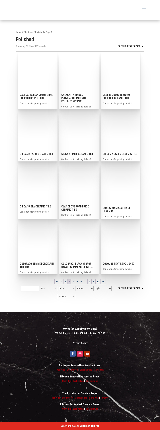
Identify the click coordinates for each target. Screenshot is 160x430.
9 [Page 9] (93, 281)
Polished (39, 32)
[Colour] (66, 288)
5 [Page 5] (77, 281)
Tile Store (28, 32)
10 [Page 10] (98, 281)
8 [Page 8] (89, 281)
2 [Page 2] (65, 281)
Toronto (104, 397)
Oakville (60, 369)
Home (19, 32)
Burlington (72, 369)
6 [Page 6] (81, 281)
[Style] (102, 288)
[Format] (84, 288)
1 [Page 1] (61, 281)
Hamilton (99, 369)
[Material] (66, 296)
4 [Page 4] (73, 281)
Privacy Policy (80, 343)
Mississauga (86, 369)
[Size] (48, 288)
